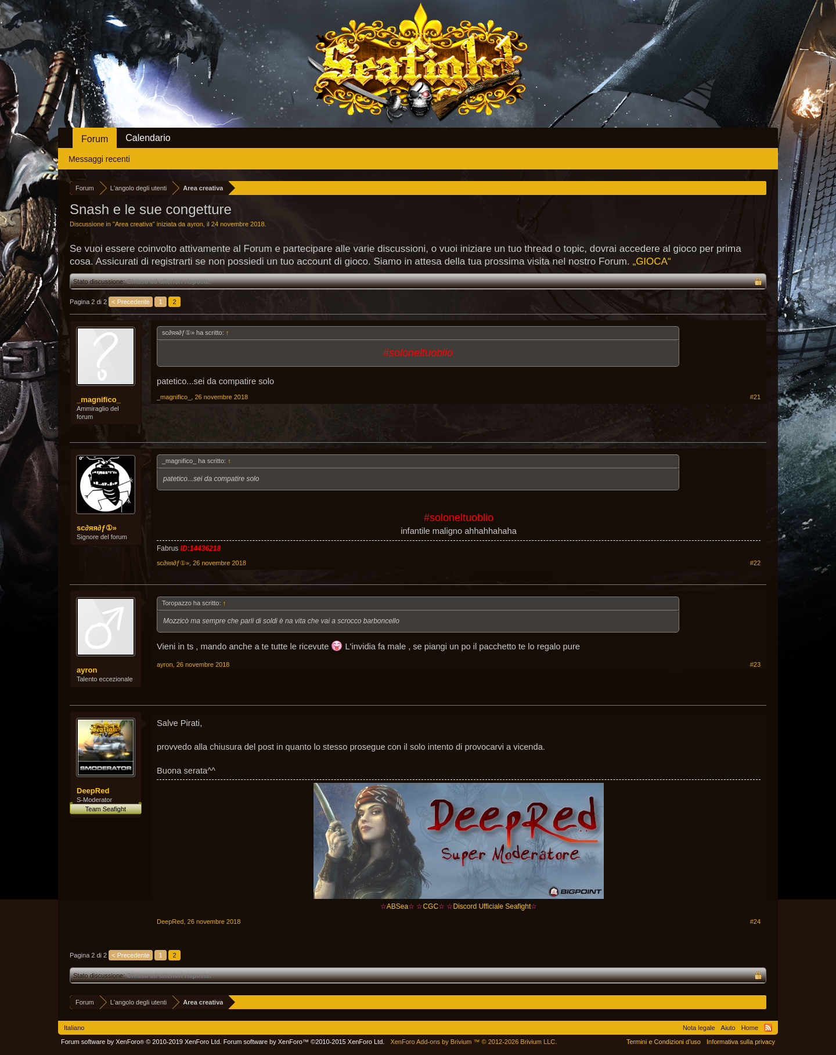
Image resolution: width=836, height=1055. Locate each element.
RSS (768, 1028)
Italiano (74, 1027)
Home (749, 1027)
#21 (755, 396)
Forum (94, 139)
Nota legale (699, 1027)
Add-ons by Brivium (473, 1041)
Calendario (147, 138)
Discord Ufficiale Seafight (492, 906)
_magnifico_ (99, 399)
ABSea (394, 906)
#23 (755, 664)
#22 (755, 562)
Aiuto (728, 1027)
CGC (430, 906)
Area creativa (134, 224)
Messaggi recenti (99, 159)
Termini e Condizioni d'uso (663, 1041)
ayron (195, 224)
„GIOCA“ (651, 261)
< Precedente (130, 301)
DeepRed (93, 790)
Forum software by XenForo (141, 1041)
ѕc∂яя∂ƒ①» (97, 527)
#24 (755, 921)
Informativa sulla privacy (741, 1041)
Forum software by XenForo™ (304, 1041)
